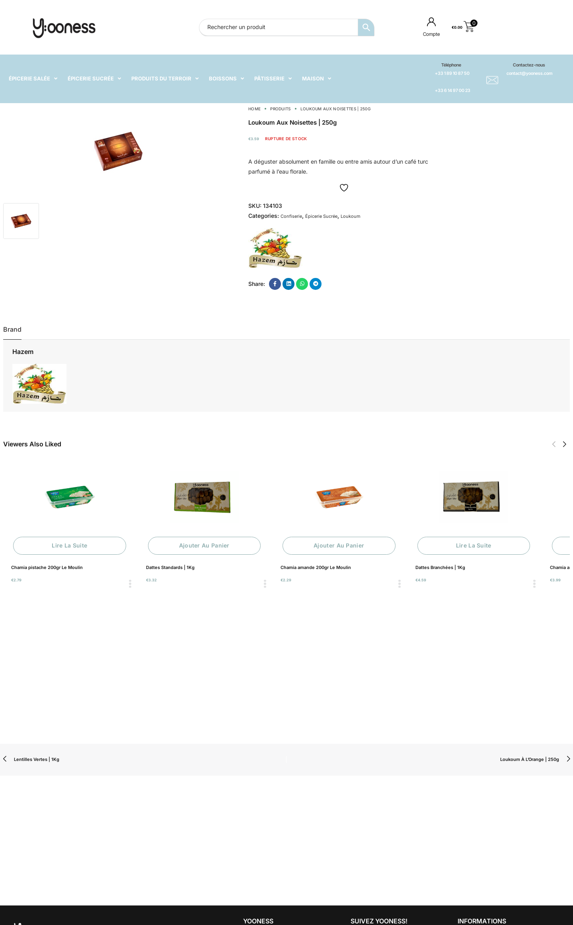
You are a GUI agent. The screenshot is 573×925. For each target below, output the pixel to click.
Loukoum (351, 216)
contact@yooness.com (529, 73)
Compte (431, 34)
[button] (553, 444)
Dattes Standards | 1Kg (170, 567)
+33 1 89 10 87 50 (452, 73)
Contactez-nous (529, 65)
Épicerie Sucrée (321, 216)
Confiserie (291, 216)
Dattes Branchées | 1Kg (440, 567)
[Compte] (431, 21)
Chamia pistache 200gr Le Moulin (47, 567)
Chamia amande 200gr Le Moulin (316, 567)
